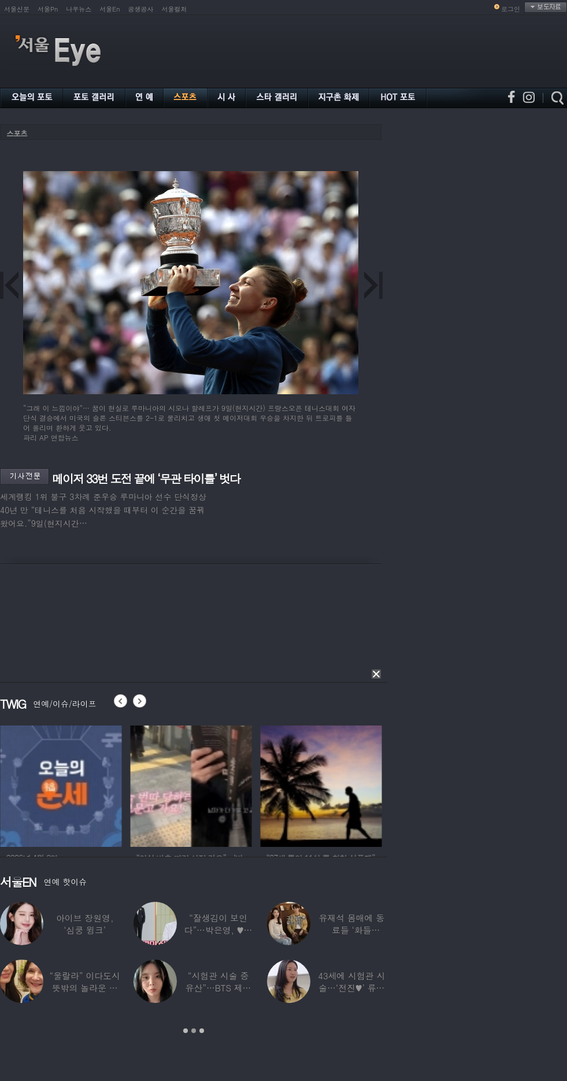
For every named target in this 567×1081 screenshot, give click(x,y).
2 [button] (193, 1030)
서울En (109, 9)
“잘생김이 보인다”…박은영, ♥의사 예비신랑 (218, 930)
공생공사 (141, 9)
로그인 (510, 9)
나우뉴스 (78, 9)
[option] (78, 784)
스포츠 (16, 133)
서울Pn (48, 9)
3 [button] (201, 1030)
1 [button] (185, 1030)
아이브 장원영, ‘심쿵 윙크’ (84, 924)
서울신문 (16, 9)
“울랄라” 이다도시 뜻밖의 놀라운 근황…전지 (85, 987)
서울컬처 (174, 9)
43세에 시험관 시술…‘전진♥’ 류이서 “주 (351, 987)
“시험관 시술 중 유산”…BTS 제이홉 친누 (218, 987)
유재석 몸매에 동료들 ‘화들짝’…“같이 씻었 (351, 930)
